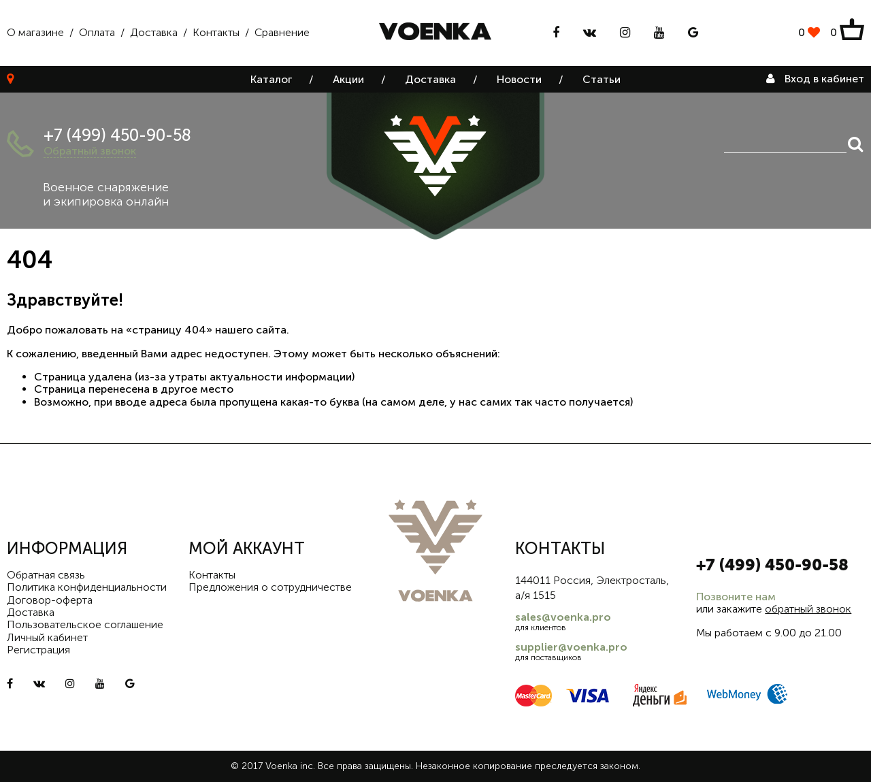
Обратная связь (46, 574)
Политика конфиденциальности (87, 587)
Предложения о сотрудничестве (270, 587)
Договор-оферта (50, 599)
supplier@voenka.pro (571, 646)
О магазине (35, 32)
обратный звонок (808, 608)
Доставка (154, 32)
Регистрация (38, 649)
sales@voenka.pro (563, 616)
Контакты (216, 32)
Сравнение (282, 32)
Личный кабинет (47, 637)
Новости (519, 79)
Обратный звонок (90, 150)
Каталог (271, 79)
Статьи (601, 79)
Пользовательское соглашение (85, 624)
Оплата (97, 32)
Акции (348, 79)
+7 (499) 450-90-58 (117, 135)
